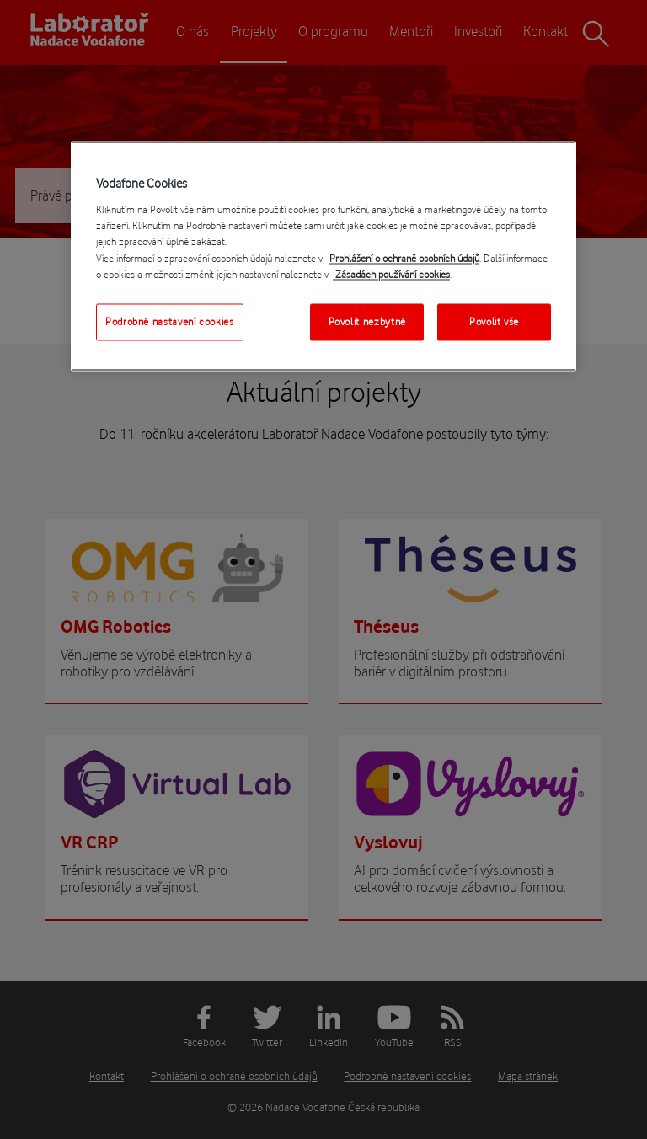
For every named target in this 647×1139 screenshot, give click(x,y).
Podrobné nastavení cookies (169, 321)
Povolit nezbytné (367, 321)
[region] (323, 256)
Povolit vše (494, 321)
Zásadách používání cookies (391, 274)
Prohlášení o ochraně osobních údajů (404, 258)
